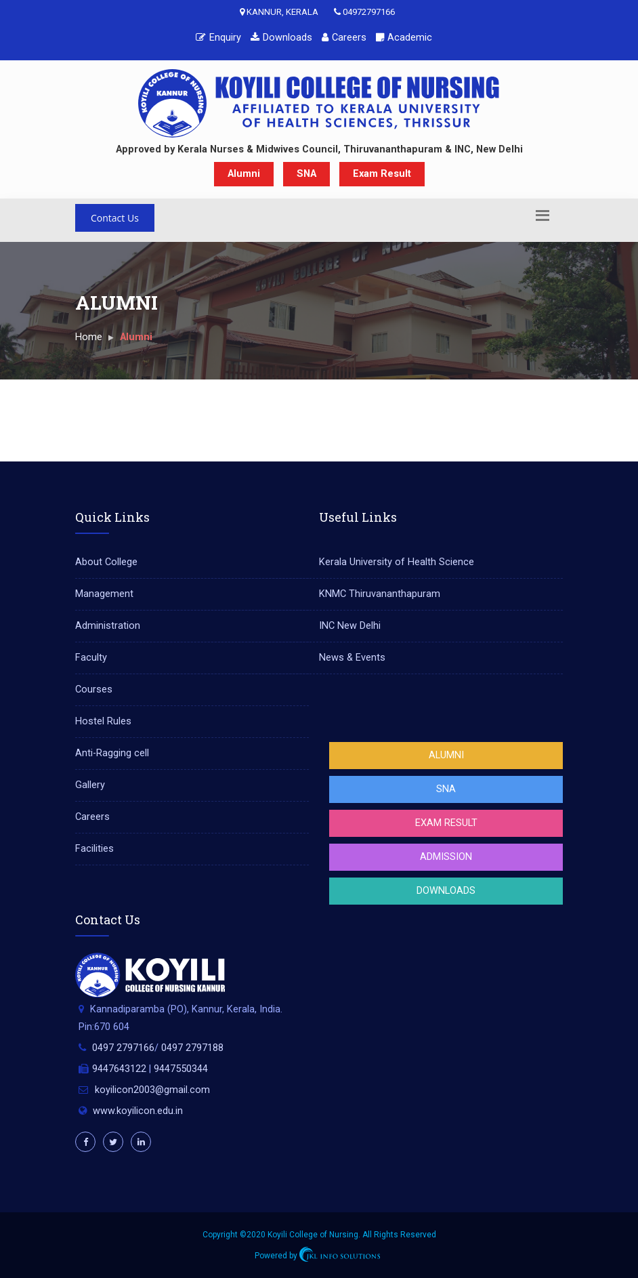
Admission (446, 857)
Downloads (281, 37)
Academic (404, 37)
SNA (306, 174)
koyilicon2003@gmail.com (152, 1090)
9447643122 (119, 1069)
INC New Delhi (350, 626)
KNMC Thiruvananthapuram (379, 594)
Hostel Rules (103, 721)
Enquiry (218, 37)
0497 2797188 (192, 1048)
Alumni (244, 174)
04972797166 (364, 12)
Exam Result (382, 174)
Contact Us (115, 217)
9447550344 (181, 1069)
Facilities (94, 848)
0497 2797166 (123, 1048)
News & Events (352, 657)
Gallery (90, 785)
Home (88, 337)
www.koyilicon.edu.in (138, 1111)
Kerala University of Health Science (396, 562)
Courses (93, 689)
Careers (344, 37)
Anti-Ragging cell (112, 753)
